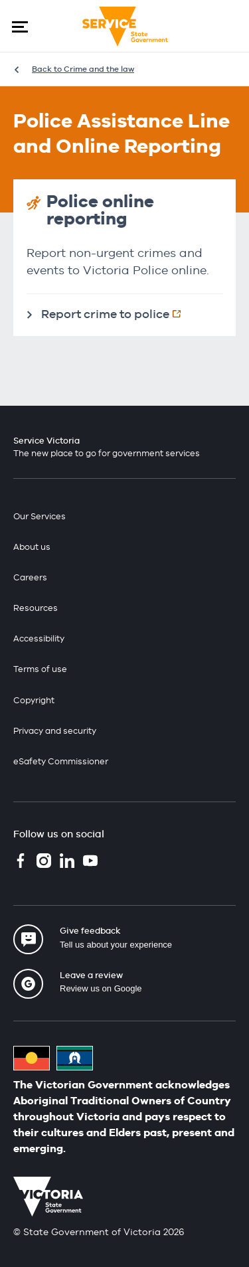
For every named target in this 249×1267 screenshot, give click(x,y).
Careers (30, 577)
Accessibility (38, 638)
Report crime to (118, 313)
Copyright (33, 700)
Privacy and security (54, 731)
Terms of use (40, 669)
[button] (20, 26)
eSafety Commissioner (60, 761)
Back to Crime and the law (83, 69)
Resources (35, 608)
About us (31, 547)
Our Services (39, 516)
